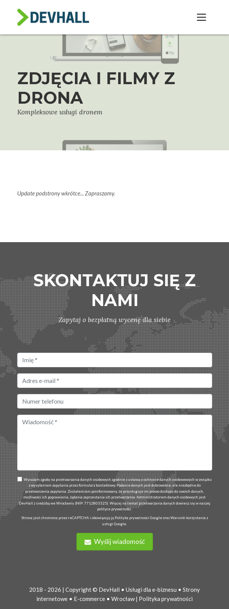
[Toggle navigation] (201, 17)
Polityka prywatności (166, 598)
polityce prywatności (114, 508)
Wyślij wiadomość (114, 541)
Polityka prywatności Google (138, 517)
